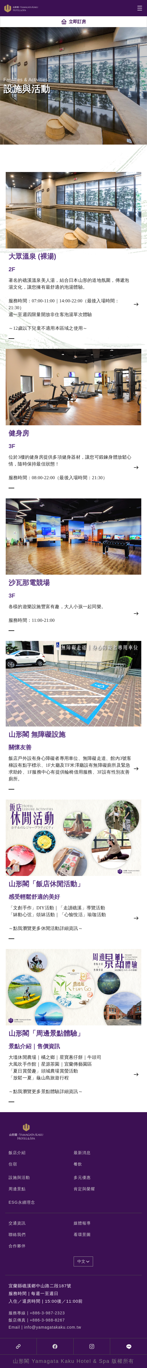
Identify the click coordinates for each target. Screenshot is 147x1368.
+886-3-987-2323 (47, 1313)
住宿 (13, 1164)
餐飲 (78, 1164)
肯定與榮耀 (84, 1189)
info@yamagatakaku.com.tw (52, 1327)
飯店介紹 (17, 1152)
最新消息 (82, 1152)
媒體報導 (82, 1223)
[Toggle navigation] (140, 8)
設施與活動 (19, 1177)
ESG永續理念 (22, 1202)
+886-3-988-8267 (47, 1320)
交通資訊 (17, 1223)
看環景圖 (82, 1234)
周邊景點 (17, 1189)
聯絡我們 (17, 1234)
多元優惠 (82, 1177)
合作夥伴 (17, 1246)
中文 (83, 1261)
